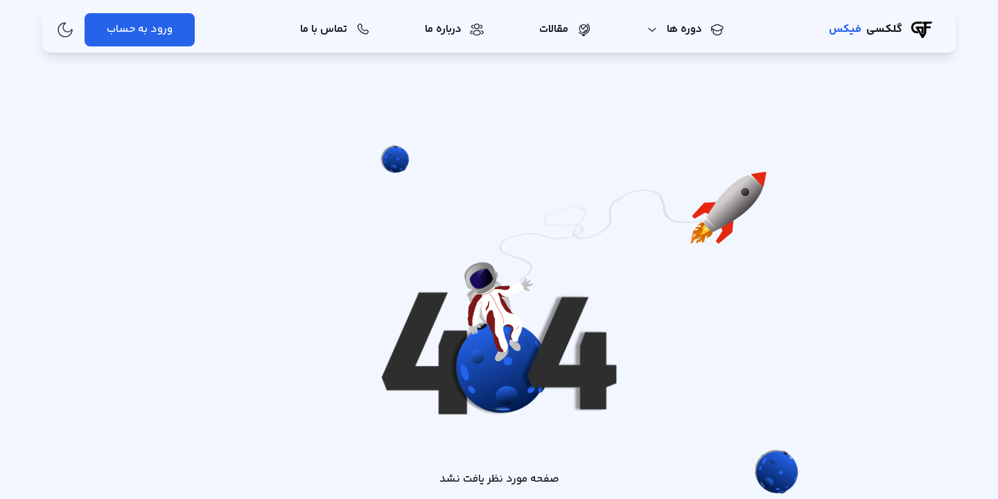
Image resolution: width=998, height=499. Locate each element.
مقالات (564, 29)
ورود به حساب (140, 29)
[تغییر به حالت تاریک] (65, 29)
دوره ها (685, 29)
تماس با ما (334, 29)
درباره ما (454, 29)
